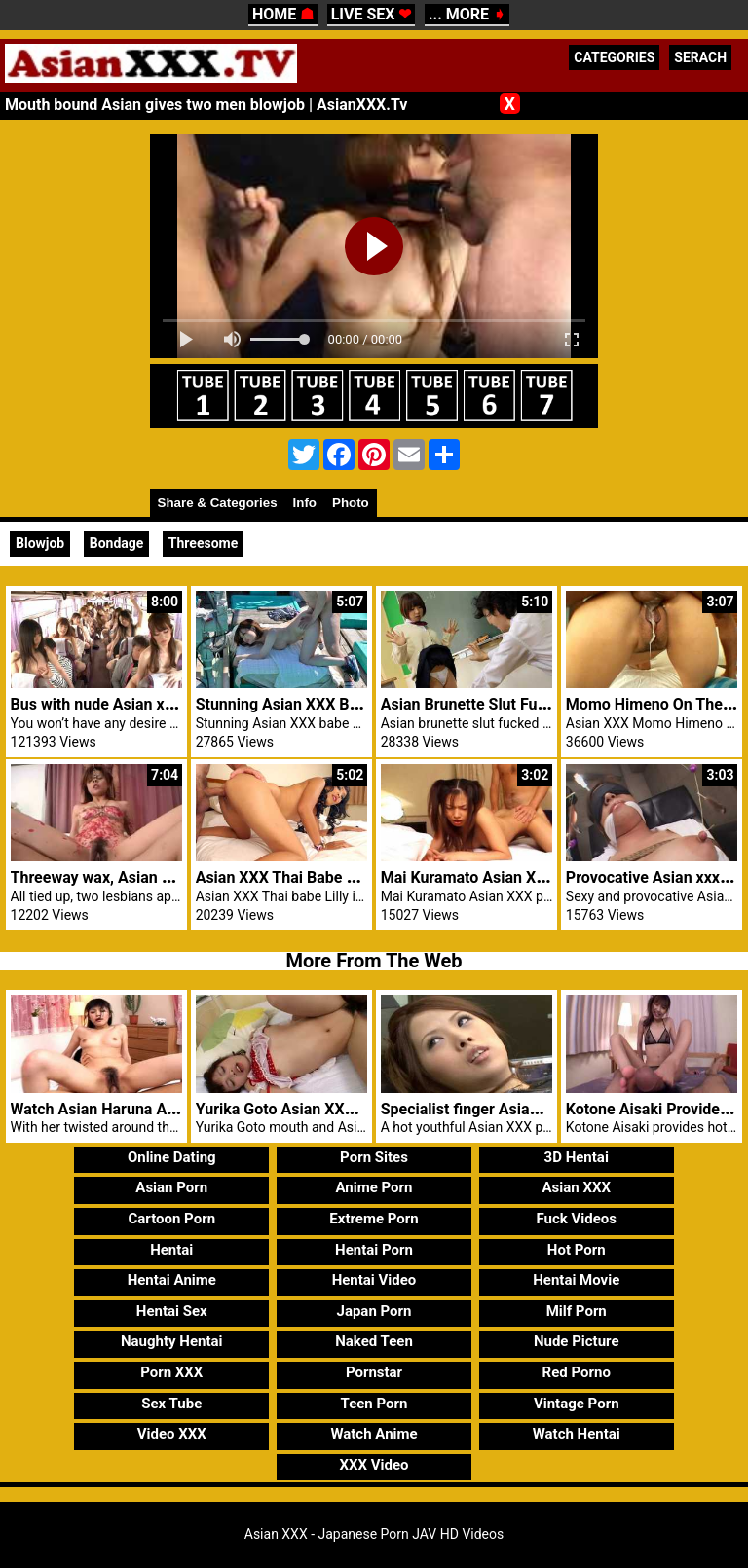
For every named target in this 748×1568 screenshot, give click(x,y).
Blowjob (40, 543)
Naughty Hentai (172, 1341)
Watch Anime (373, 1433)
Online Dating (172, 1157)
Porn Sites (374, 1157)
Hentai (171, 1249)
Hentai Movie (576, 1280)
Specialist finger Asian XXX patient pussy (525, 1109)
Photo (350, 502)
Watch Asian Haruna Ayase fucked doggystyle (171, 1109)
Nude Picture (576, 1341)
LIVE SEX (371, 14)
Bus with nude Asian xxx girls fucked (139, 704)
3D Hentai (576, 1157)
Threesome (203, 543)
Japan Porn (374, 1311)
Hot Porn (576, 1249)
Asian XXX (576, 1187)
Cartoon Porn (171, 1218)
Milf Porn (576, 1311)
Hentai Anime (172, 1280)
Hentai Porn (374, 1249)
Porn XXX (171, 1372)
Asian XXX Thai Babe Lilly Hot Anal (317, 877)
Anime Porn (374, 1187)
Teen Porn (374, 1403)
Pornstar (374, 1372)
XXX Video (373, 1465)
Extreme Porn (373, 1218)
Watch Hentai (576, 1433)
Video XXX (171, 1433)
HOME (283, 14)
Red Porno (576, 1372)
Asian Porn (171, 1187)
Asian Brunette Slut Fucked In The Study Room (544, 704)
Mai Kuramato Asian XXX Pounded (501, 877)
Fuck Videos (576, 1218)
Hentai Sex (171, 1311)
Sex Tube (171, 1403)
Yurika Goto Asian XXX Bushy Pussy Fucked (349, 1109)
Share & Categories (218, 502)
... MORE (467, 14)
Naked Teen (374, 1341)
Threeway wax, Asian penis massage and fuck (171, 877)
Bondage (117, 543)
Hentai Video (374, 1280)
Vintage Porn (576, 1403)
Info (305, 502)
